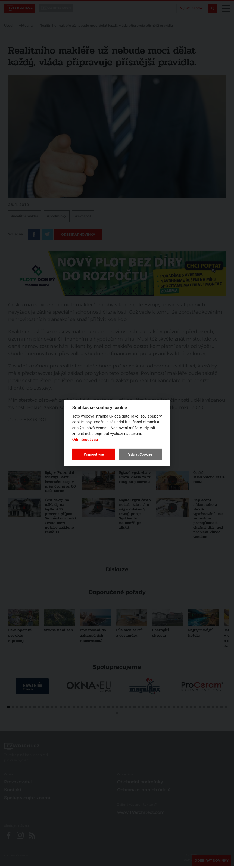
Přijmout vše (94, 454)
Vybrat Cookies (140, 454)
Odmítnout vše (85, 439)
